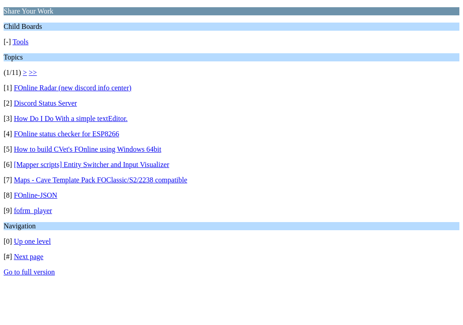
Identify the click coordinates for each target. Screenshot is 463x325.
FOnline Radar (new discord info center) (73, 88)
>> (33, 72)
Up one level (32, 241)
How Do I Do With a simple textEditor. (71, 118)
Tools (20, 42)
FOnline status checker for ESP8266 (66, 134)
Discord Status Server (45, 103)
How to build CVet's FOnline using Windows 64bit (87, 149)
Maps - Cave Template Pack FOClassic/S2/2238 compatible (100, 180)
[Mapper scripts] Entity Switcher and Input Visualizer (92, 164)
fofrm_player (33, 210)
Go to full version (29, 272)
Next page (28, 256)
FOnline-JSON (35, 195)
